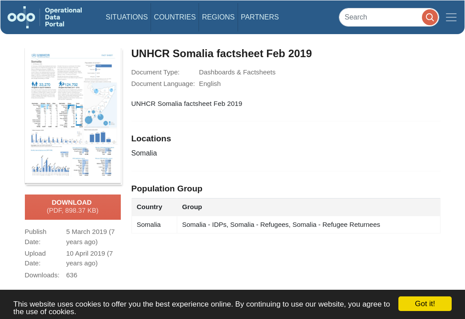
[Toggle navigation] (451, 17)
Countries (175, 17)
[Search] (389, 17)
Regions (218, 17)
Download (73, 207)
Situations (127, 17)
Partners (260, 17)
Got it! (425, 304)
